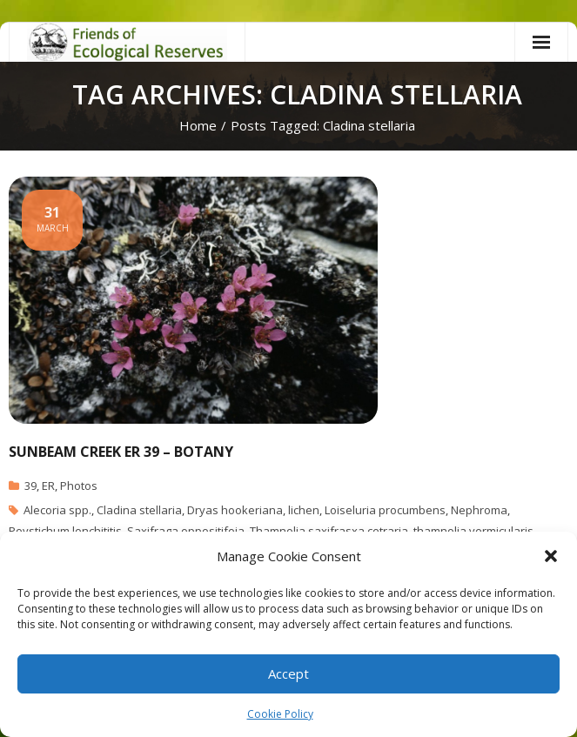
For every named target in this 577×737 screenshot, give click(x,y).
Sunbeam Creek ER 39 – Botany (121, 451)
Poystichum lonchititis (65, 531)
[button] (551, 556)
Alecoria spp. (57, 510)
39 (30, 485)
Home (198, 125)
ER (48, 485)
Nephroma (479, 510)
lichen (303, 510)
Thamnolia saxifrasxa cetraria (329, 531)
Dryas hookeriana (235, 510)
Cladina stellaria (139, 510)
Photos (78, 485)
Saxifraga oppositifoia (186, 531)
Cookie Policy (280, 714)
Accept (288, 673)
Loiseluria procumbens (385, 510)
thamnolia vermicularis (473, 531)
